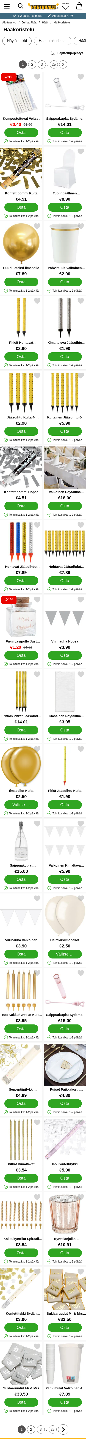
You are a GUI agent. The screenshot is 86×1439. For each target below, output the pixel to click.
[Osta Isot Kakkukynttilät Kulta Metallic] (21, 1028)
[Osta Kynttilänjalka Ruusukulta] (65, 1252)
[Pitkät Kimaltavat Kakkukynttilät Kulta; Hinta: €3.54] (21, 1146)
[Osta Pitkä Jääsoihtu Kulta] (65, 804)
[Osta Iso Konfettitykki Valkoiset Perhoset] (65, 1178)
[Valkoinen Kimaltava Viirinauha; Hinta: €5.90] (65, 847)
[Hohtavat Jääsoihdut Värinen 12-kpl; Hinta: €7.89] (21, 548)
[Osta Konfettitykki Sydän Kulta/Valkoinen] (21, 1327)
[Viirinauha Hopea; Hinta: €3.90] (65, 623)
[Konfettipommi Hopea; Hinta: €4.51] (21, 473)
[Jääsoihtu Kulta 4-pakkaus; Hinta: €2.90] (21, 399)
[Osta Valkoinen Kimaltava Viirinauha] (65, 879)
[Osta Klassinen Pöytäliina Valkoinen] (65, 730)
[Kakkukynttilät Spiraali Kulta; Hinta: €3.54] (21, 1220)
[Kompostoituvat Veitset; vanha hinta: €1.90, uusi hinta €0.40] (21, 100)
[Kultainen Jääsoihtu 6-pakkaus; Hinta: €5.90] (65, 399)
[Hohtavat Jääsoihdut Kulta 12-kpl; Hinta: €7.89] (65, 548)
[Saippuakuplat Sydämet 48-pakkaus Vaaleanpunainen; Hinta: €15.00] (65, 996)
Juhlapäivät (29, 22)
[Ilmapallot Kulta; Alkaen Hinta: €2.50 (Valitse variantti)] (21, 772)
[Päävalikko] (7, 6)
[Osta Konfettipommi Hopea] (21, 506)
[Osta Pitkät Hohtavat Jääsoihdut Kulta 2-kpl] (21, 356)
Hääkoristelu (62, 22)
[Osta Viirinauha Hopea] (65, 655)
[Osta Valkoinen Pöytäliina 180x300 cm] (65, 506)
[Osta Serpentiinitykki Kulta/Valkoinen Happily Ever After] (21, 1103)
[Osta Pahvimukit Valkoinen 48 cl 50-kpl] (65, 1402)
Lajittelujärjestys (66, 53)
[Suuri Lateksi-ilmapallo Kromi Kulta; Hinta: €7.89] (21, 249)
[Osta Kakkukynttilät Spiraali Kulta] (21, 1252)
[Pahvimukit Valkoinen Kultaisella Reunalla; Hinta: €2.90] (65, 249)
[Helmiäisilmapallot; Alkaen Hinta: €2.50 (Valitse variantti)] (65, 921)
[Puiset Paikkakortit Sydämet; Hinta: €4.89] (65, 1071)
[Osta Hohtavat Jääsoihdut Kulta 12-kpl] (65, 580)
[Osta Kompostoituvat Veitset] (21, 132)
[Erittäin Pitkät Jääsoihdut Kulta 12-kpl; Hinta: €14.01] (21, 697)
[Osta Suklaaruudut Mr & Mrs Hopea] (21, 1402)
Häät (45, 22)
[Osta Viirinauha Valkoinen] (21, 954)
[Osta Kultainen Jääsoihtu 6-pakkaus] (65, 431)
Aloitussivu (9, 22)
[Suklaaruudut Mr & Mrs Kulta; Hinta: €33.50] (65, 1295)
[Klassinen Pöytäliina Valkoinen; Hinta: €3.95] (65, 697)
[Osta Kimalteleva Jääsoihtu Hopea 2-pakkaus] (65, 356)
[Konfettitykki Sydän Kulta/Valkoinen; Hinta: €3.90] (21, 1295)
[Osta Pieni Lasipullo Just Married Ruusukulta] (21, 655)
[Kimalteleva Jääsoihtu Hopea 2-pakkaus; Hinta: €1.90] (65, 324)
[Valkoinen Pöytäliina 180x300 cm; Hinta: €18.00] (65, 473)
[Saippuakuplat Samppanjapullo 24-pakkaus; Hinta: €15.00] (21, 847)
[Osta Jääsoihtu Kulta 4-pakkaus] (21, 431)
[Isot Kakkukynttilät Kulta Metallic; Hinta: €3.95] (21, 996)
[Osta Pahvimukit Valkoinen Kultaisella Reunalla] (65, 282)
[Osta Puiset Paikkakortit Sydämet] (65, 1103)
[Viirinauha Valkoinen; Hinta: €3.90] (21, 921)
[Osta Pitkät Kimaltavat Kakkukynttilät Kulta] (21, 1178)
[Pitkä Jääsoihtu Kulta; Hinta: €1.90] (65, 772)
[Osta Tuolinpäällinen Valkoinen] (65, 207)
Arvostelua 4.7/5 (62, 15)
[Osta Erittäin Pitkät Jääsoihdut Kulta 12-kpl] (21, 730)
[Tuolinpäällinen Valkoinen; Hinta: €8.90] (65, 175)
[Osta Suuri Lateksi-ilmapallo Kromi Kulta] (21, 282)
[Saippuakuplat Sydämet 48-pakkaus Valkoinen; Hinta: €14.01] (65, 100)
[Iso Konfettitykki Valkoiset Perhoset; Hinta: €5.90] (65, 1146)
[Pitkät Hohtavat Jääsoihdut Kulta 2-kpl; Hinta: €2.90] (21, 324)
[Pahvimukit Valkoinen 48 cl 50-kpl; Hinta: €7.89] (65, 1370)
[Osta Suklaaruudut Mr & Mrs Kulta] (65, 1327)
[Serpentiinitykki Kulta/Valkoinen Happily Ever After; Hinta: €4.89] (21, 1071)
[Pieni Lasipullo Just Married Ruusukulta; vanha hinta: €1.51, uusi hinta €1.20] (21, 623)
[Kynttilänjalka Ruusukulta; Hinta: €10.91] (65, 1220)
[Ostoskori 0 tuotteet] (79, 6)
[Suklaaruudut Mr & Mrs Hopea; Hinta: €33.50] (21, 1370)
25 (55, 65)
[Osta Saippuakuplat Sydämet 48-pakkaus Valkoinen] (65, 132)
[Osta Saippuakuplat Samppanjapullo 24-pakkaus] (21, 879)
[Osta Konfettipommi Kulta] (21, 207)
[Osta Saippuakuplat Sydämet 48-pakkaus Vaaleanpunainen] (65, 1028)
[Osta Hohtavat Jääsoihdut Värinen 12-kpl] (21, 580)
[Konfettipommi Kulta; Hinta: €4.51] (21, 175)
